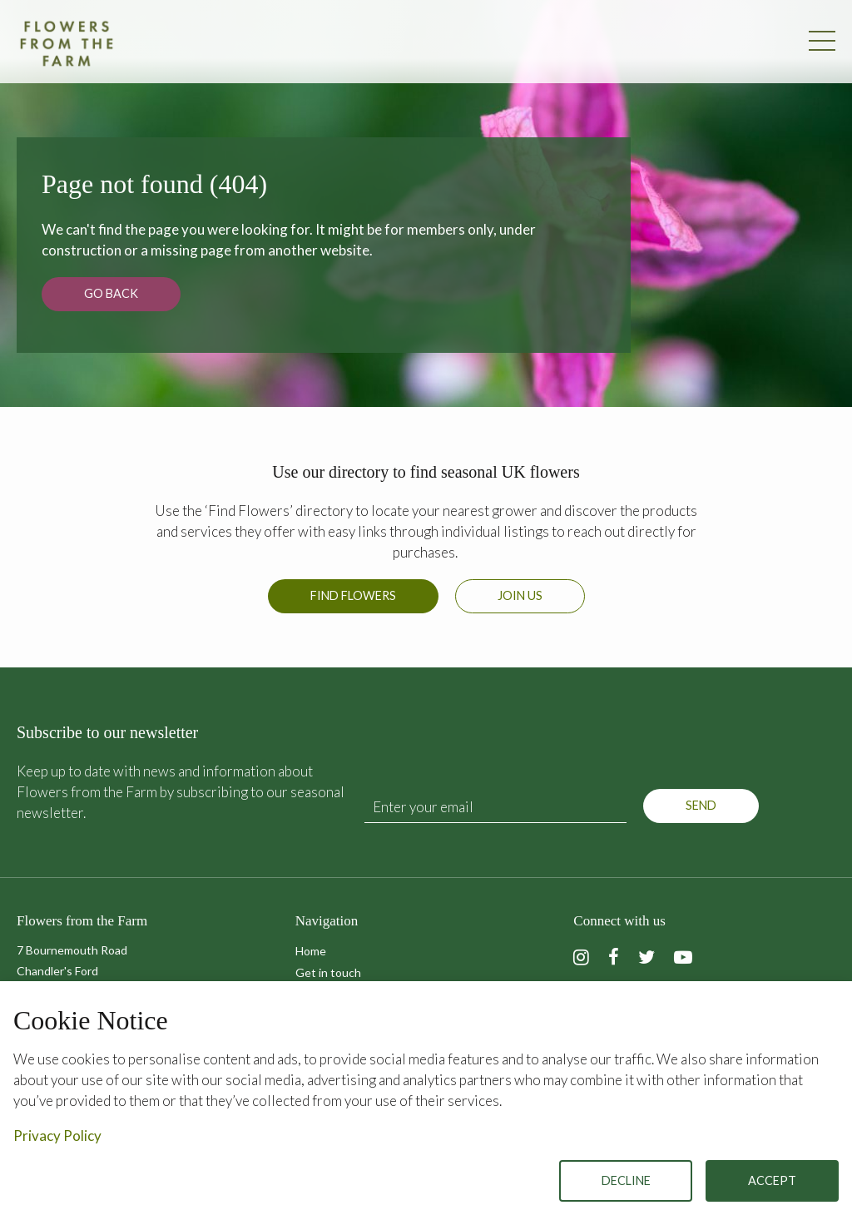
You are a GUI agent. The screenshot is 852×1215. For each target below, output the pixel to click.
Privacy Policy (57, 1135)
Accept (772, 1180)
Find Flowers (353, 595)
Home (310, 951)
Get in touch (328, 972)
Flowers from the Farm (66, 43)
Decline (626, 1180)
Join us (520, 595)
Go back (111, 293)
